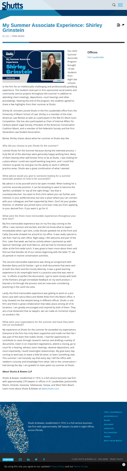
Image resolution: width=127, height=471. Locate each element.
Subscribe (8, 459)
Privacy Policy (116, 459)
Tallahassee (110, 432)
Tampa (107, 436)
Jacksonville (111, 416)
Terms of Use (81, 466)
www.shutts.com (50, 388)
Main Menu (62, 1)
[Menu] (120, 5)
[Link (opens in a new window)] (118, 25)
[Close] (123, 464)
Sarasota (109, 428)
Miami (107, 420)
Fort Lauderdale (95, 57)
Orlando (108, 424)
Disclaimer (103, 459)
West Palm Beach (113, 440)
